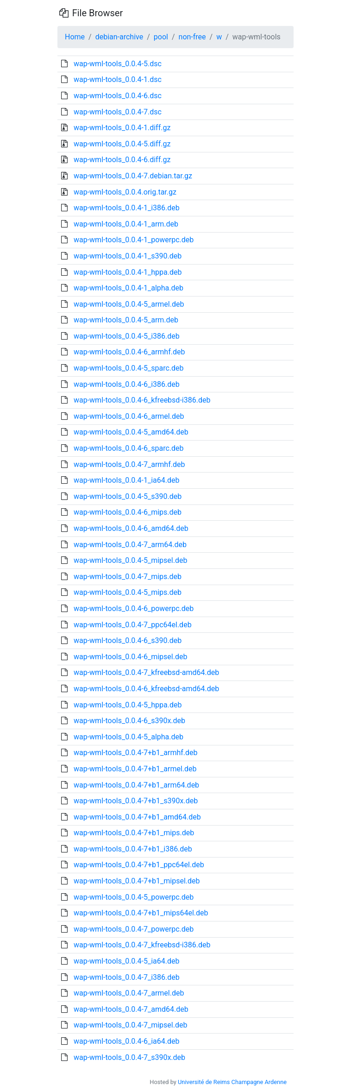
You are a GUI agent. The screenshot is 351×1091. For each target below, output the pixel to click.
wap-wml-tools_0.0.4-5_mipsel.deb (131, 560)
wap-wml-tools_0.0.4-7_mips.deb (128, 576)
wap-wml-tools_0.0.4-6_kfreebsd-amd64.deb (146, 688)
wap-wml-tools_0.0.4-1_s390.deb (128, 256)
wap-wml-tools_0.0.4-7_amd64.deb (131, 1009)
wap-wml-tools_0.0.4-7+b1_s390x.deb (136, 800)
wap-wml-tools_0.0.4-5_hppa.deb (128, 704)
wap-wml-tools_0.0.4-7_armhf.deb (129, 464)
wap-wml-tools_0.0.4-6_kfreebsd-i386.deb (142, 400)
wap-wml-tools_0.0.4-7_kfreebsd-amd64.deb (146, 672)
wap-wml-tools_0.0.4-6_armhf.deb (129, 351)
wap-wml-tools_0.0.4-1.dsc (118, 79)
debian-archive (119, 36)
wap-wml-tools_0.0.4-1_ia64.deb (127, 480)
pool (161, 36)
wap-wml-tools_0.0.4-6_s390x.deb (129, 720)
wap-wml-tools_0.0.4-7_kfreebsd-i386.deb (142, 944)
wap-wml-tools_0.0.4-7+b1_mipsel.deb (137, 881)
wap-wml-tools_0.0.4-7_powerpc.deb (134, 929)
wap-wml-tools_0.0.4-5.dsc (118, 63)
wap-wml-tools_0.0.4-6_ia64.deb (127, 1041)
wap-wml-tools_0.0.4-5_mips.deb (128, 592)
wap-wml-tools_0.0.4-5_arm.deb (126, 319)
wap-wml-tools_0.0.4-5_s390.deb (128, 496)
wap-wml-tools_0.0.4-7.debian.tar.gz (133, 175)
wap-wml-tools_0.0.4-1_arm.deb (126, 224)
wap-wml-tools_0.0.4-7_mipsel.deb (131, 1025)
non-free (192, 36)
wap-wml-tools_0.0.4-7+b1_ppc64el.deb (139, 864)
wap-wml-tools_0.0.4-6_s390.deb (128, 640)
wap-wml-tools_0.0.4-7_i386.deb (127, 977)
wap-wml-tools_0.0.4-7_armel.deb (129, 993)
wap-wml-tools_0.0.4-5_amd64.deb (131, 432)
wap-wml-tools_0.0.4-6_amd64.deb (131, 528)
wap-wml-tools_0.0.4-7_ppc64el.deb (133, 624)
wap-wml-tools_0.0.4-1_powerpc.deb (134, 239)
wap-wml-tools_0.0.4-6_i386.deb (127, 384)
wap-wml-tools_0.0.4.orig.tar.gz (125, 192)
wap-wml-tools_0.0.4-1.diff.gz (122, 127)
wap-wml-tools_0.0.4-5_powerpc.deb (134, 897)
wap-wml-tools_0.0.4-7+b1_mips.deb (134, 832)
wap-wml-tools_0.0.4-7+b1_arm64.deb (136, 785)
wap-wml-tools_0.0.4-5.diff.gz (122, 143)
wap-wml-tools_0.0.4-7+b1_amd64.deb (137, 817)
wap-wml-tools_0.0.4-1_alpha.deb (128, 288)
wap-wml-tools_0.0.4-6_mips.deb (128, 512)
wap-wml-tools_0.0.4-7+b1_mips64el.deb (141, 912)
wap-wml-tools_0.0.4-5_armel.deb (129, 304)
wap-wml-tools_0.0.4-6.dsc (118, 95)
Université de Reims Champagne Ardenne (232, 1081)
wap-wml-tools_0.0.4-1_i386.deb (127, 207)
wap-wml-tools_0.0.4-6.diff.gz (122, 159)
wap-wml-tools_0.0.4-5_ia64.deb (127, 961)
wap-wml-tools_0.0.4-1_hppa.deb (128, 272)
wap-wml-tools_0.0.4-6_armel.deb (129, 416)
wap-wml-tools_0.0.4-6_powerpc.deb (134, 608)
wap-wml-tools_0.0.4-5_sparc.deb (129, 368)
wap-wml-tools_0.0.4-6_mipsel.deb (131, 656)
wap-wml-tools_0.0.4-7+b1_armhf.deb (136, 752)
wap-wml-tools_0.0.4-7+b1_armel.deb (135, 768)
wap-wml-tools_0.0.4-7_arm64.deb (130, 544)
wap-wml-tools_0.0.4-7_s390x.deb (129, 1057)
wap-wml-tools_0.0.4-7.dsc (118, 111)
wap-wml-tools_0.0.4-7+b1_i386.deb (133, 849)
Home (75, 36)
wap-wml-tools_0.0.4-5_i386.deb (127, 336)
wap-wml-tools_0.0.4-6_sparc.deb (129, 448)
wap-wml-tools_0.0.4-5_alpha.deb (128, 736)
